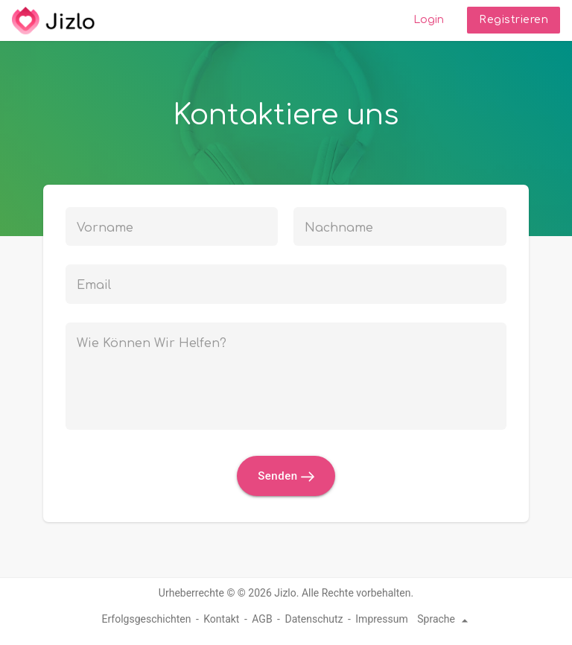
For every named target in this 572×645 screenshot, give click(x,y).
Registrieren (513, 19)
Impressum (381, 619)
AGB (262, 619)
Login (428, 19)
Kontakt (221, 619)
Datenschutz (314, 619)
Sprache (444, 619)
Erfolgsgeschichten (146, 619)
